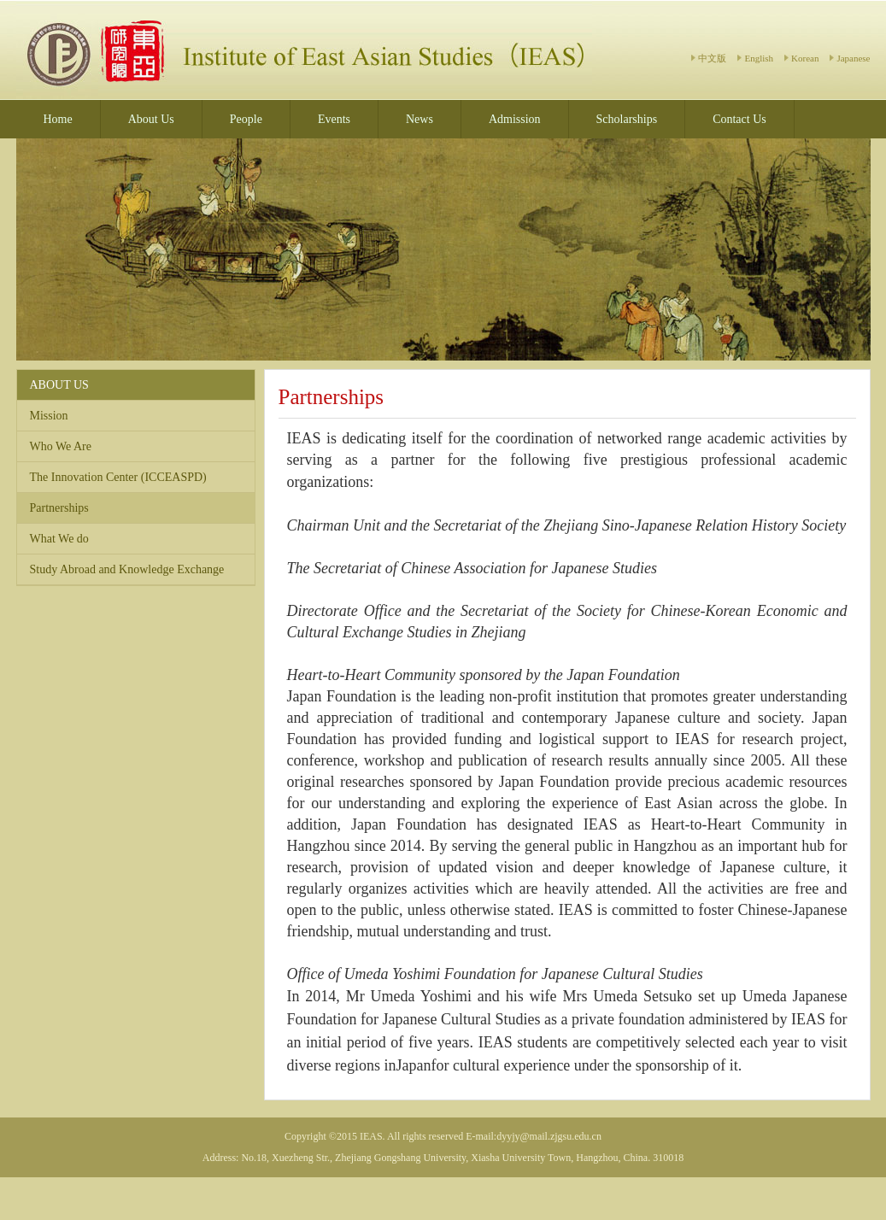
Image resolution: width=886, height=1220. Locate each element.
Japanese (853, 58)
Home (58, 119)
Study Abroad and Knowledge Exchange (127, 569)
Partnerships (59, 507)
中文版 (712, 58)
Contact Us (739, 119)
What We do (59, 538)
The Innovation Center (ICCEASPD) (118, 477)
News (419, 119)
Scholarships (627, 119)
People (246, 119)
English (758, 58)
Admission (515, 119)
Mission (49, 415)
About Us (151, 119)
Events (334, 119)
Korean (805, 58)
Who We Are (60, 446)
